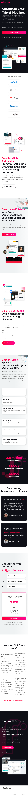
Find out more (9, 186)
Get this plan (14, 618)
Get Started (8, 343)
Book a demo (14, 32)
